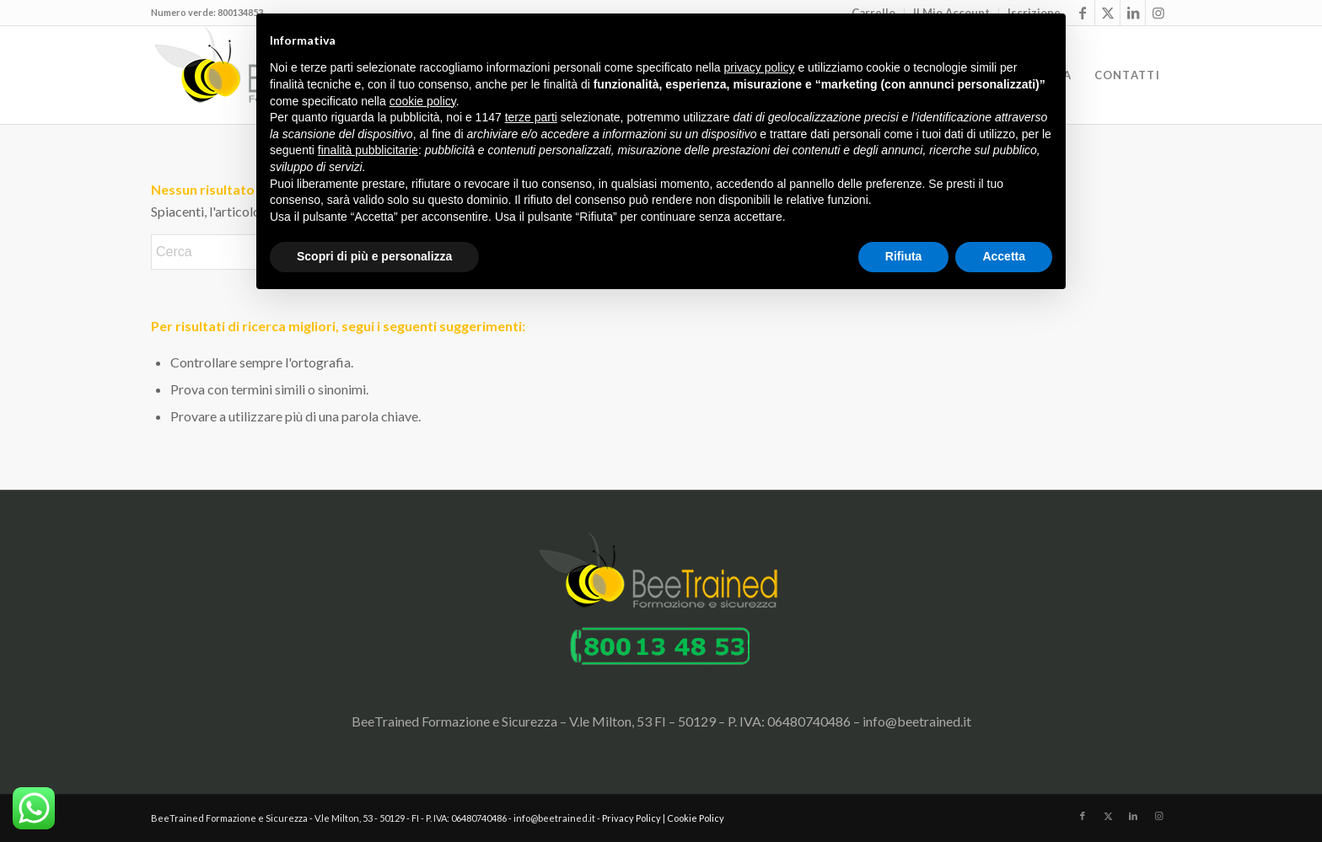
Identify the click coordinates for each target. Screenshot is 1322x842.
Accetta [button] (1003, 256)
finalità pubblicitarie (368, 150)
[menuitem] (1127, 75)
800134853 (240, 12)
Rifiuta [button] (903, 256)
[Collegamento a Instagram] (1158, 12)
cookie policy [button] (423, 101)
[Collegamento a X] (1107, 12)
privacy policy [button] (759, 67)
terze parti (531, 117)
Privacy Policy (631, 818)
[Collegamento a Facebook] (1082, 12)
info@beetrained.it (917, 721)
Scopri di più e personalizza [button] (374, 256)
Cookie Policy (695, 818)
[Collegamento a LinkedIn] (1132, 12)
